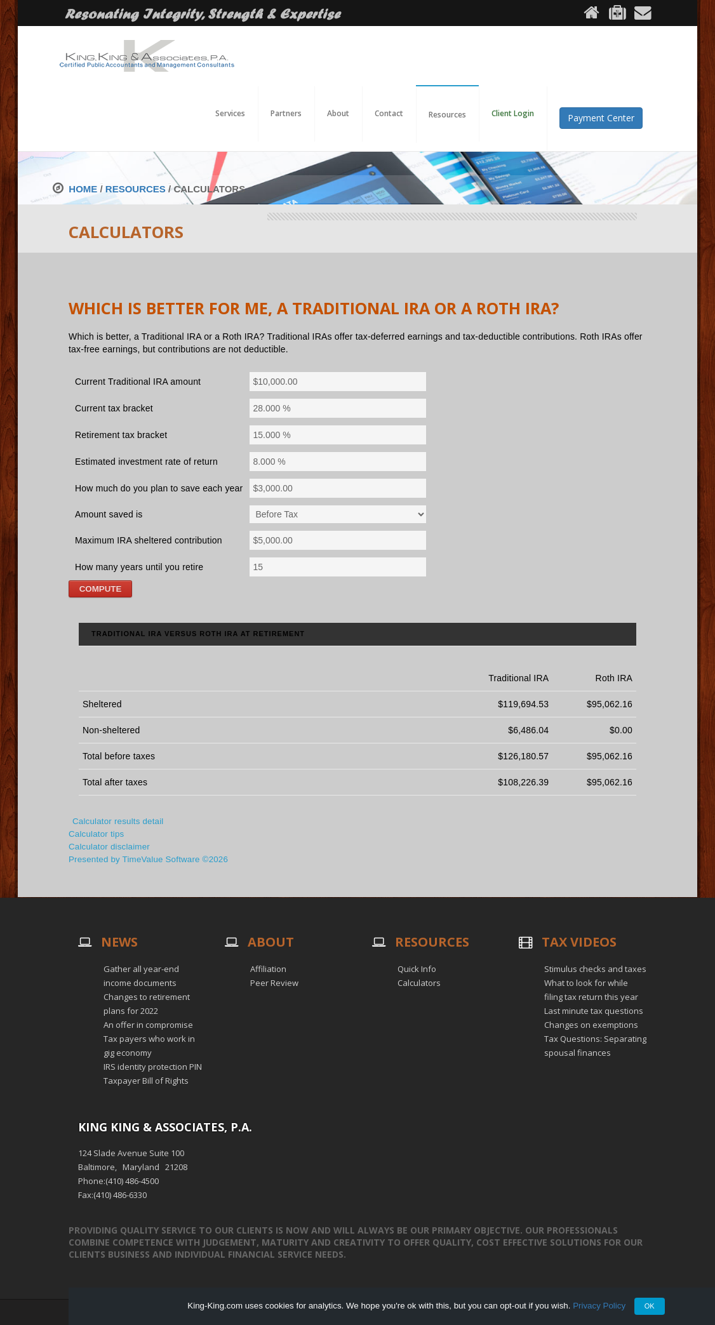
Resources (135, 188)
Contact (389, 113)
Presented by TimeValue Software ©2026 (148, 859)
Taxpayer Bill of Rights (146, 1080)
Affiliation (268, 969)
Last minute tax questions (593, 1010)
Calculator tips (96, 834)
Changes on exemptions (591, 1024)
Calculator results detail (118, 821)
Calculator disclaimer (109, 846)
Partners (286, 113)
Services (230, 113)
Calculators (419, 983)
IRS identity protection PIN (153, 1066)
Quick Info (417, 969)
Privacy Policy (599, 1305)
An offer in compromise (148, 1024)
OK (650, 1306)
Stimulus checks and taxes (595, 969)
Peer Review (274, 983)
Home (83, 188)
